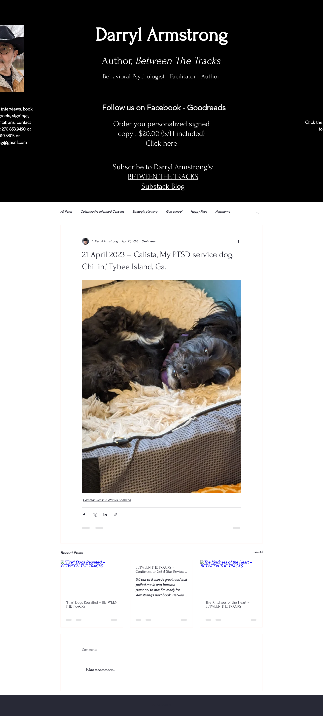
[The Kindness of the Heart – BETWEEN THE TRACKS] (231, 577)
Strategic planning (144, 211)
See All (258, 552)
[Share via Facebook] (84, 515)
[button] (257, 211)
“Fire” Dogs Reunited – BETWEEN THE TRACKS (91, 604)
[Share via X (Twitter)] (95, 515)
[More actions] (238, 241)
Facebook (164, 107)
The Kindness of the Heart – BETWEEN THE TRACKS (228, 604)
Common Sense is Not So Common (107, 500)
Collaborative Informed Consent (102, 211)
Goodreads (206, 107)
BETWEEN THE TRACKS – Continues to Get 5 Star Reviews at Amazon (161, 569)
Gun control (174, 211)
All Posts (66, 211)
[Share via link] (116, 515)
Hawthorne (222, 211)
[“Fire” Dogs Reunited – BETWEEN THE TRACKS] (92, 577)
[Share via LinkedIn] (105, 515)
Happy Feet (199, 211)
